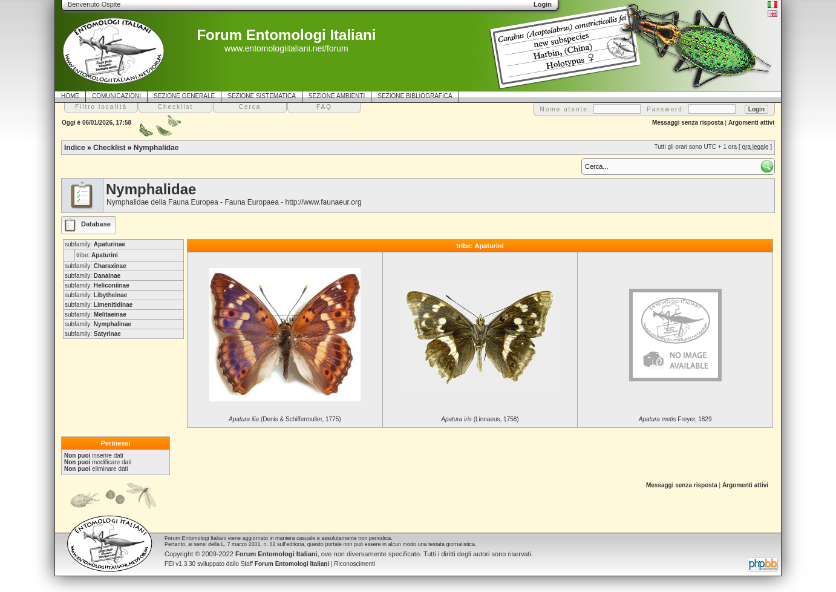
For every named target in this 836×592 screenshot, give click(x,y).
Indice (74, 147)
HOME (70, 96)
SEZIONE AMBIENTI (337, 96)
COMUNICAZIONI (116, 96)
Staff (285, 564)
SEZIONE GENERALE (184, 96)
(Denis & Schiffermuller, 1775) (285, 419)
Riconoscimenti (354, 564)
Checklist (109, 147)
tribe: (97, 255)
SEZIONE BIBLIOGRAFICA (414, 96)
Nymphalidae (156, 147)
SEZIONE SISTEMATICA (261, 96)
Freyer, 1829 (675, 419)
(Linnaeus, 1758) (479, 419)
